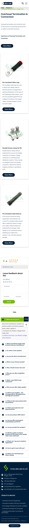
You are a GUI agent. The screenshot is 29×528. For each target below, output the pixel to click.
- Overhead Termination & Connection (12, 508)
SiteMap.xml (23, 520)
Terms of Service (11, 520)
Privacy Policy (4, 520)
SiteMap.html (18, 520)
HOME (2, 8)
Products (9, 8)
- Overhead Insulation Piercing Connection (13, 503)
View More (7, 46)
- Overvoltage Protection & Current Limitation (14, 506)
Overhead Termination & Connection (12, 9)
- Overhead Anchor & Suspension (10, 500)
